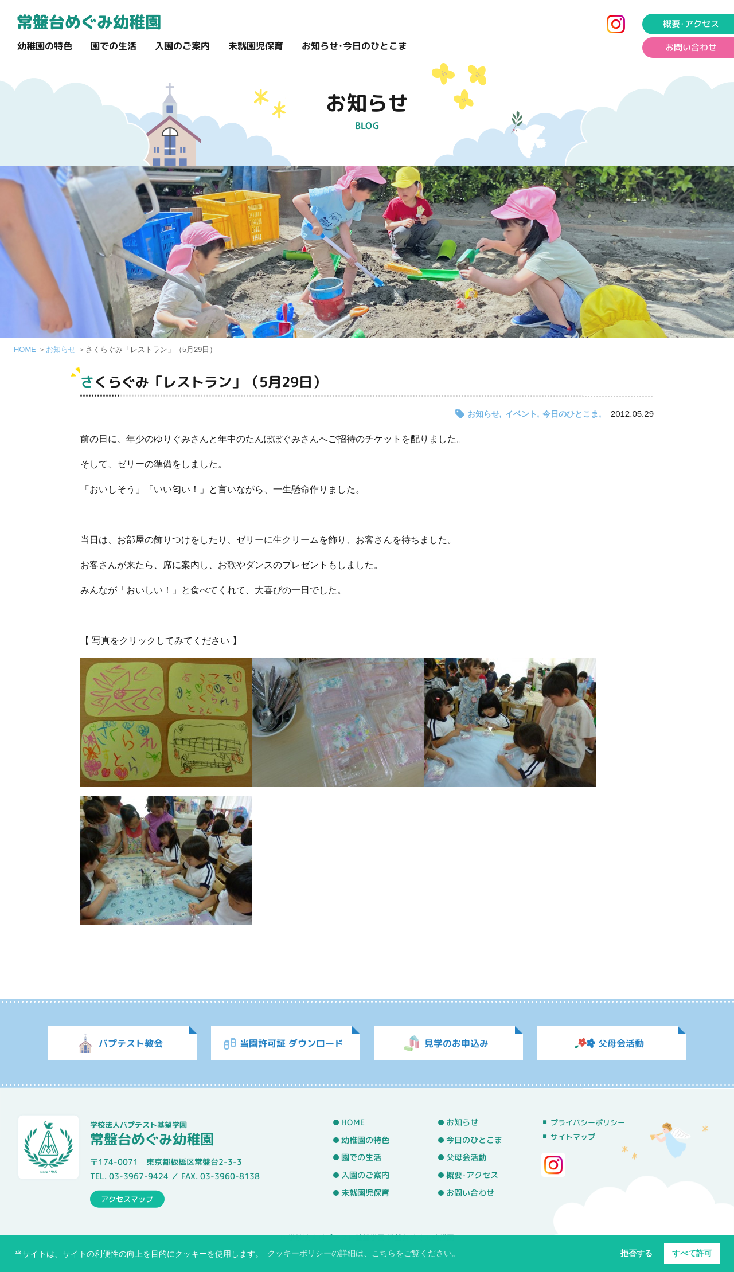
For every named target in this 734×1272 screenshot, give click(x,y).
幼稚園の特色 (44, 46)
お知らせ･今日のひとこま (354, 46)
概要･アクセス (472, 1175)
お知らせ (61, 349)
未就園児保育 (255, 46)
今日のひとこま (570, 413)
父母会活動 (466, 1157)
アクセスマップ (127, 1198)
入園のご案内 (182, 46)
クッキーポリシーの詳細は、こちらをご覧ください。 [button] (363, 1253)
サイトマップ (572, 1137)
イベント (521, 413)
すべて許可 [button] (692, 1253)
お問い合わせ (470, 1192)
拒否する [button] (636, 1253)
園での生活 (113, 46)
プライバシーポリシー (587, 1122)
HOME (25, 349)
